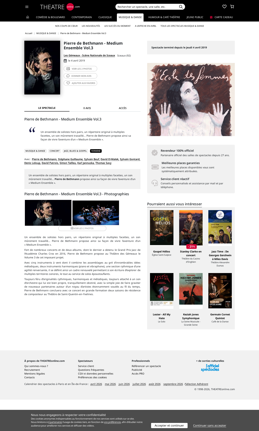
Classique (105, 17)
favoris (81, 83)
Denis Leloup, (32, 163)
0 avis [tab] (87, 108)
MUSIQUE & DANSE (35, 150)
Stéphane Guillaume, (70, 159)
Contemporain (82, 17)
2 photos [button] (120, 213)
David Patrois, (50, 163)
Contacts (29, 408)
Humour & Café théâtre (164, 17)
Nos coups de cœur (66, 25)
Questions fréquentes (91, 401)
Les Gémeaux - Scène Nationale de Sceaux (89, 55)
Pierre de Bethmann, (44, 159)
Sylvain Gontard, (130, 159)
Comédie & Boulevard (50, 17)
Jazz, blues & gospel (75, 150)
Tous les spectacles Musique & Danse (182, 25)
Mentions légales (34, 405)
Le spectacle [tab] (46, 108)
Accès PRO (138, 405)
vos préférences (112, 422)
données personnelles (100, 405)
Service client (86, 397)
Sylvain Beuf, (92, 159)
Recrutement (32, 401)
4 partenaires (55, 422)
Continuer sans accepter (209, 425)
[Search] (146, 7)
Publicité (137, 401)
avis (79, 75)
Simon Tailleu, (68, 163)
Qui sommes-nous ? (36, 397)
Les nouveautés (91, 25)
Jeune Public (195, 17)
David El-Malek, (110, 159)
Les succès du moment (117, 25)
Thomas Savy (103, 163)
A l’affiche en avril (145, 25)
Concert (55, 150)
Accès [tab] (123, 108)
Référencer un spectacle (146, 397)
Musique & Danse (130, 17)
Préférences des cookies (92, 408)
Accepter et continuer (169, 425)
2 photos (79, 68)
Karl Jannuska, (86, 163)
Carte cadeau (221, 17)
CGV (80, 405)
